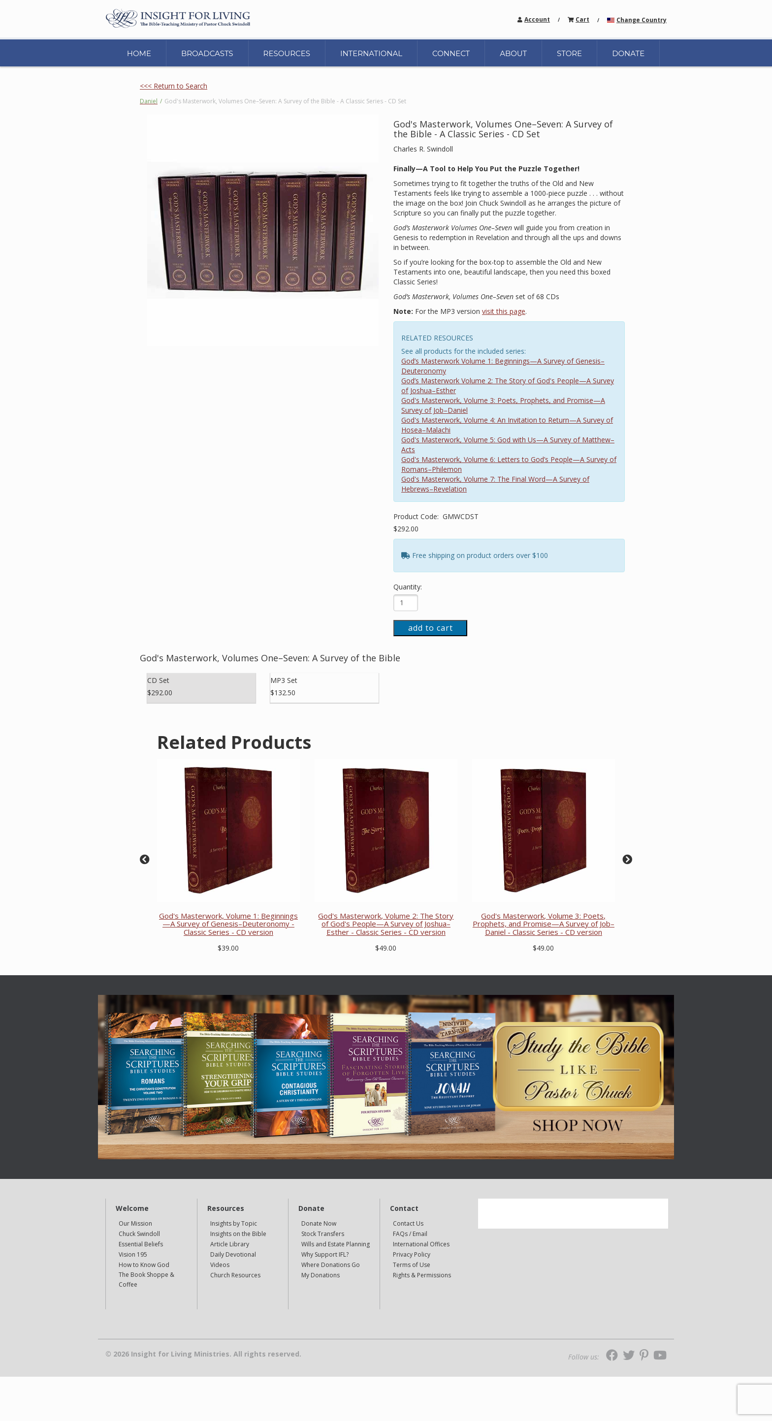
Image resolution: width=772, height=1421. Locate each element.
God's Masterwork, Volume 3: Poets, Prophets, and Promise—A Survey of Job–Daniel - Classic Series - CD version (543, 924)
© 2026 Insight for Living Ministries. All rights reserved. (203, 1354)
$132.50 (282, 692)
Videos (219, 1265)
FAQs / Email (410, 1234)
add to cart (430, 627)
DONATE (628, 53)
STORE (569, 53)
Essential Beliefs (141, 1244)
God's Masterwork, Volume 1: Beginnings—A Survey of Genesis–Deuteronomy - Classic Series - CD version (228, 924)
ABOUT (513, 53)
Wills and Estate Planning (335, 1244)
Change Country (641, 20)
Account (537, 19)
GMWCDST (461, 516)
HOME (139, 53)
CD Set (158, 680)
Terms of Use (411, 1265)
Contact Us (408, 1223)
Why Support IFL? (325, 1254)
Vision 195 (133, 1254)
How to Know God (144, 1265)
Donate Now (318, 1223)
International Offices (421, 1244)
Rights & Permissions (422, 1275)
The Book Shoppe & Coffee (146, 1279)
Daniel (149, 101)
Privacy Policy (411, 1254)
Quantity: (407, 586)
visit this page (503, 311)
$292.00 (405, 528)
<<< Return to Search (173, 86)
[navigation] (537, 19)
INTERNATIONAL (371, 53)
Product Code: (417, 516)
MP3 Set (283, 680)
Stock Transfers (322, 1234)
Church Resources (235, 1275)
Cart (582, 19)
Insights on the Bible (238, 1234)
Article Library (229, 1244)
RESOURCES (286, 53)
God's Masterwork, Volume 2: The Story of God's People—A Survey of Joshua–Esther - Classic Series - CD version (385, 924)
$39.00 (228, 948)
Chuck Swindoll (139, 1234)
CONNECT (451, 53)
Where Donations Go (330, 1265)
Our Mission (135, 1223)
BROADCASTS (207, 53)
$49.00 (385, 948)
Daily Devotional (233, 1254)
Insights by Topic (233, 1223)
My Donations (320, 1275)
